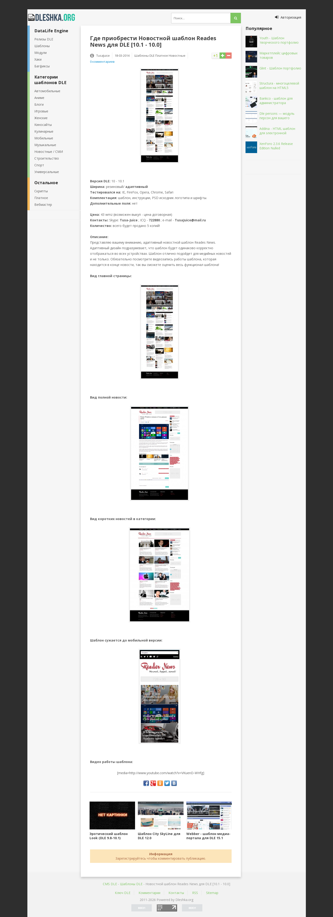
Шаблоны (42, 46)
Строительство (46, 158)
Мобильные (43, 138)
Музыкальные (45, 145)
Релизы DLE (43, 39)
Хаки (38, 59)
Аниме (39, 97)
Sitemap (212, 893)
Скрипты (41, 191)
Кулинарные (43, 131)
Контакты (176, 893)
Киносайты (43, 124)
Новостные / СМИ (48, 151)
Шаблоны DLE (131, 884)
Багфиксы (42, 66)
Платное (41, 198)
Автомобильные (47, 91)
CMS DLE (110, 884)
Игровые (41, 111)
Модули (40, 52)
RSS (195, 893)
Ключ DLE (122, 893)
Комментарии (149, 893)
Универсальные (46, 172)
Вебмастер (43, 204)
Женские (41, 118)
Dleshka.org (54, 17)
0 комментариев (102, 61)
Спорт (39, 165)
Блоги (39, 104)
